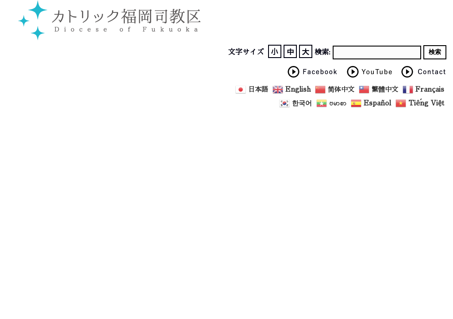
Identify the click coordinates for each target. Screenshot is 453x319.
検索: (322, 52)
